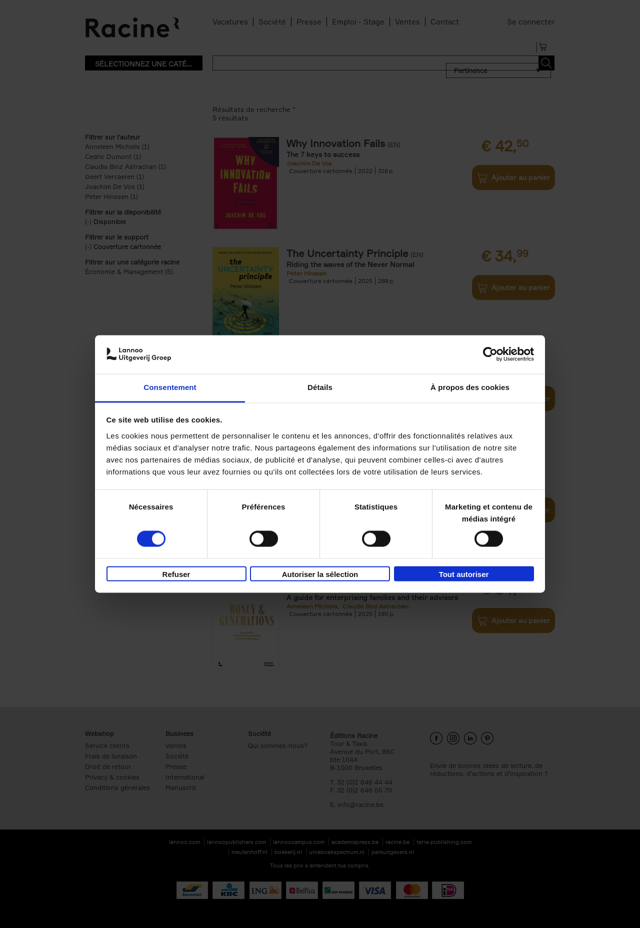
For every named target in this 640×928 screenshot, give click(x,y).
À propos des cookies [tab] (470, 387)
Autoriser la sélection (320, 574)
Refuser (176, 574)
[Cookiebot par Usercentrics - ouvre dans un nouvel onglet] (490, 354)
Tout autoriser (464, 574)
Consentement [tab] (170, 387)
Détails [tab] (320, 387)
